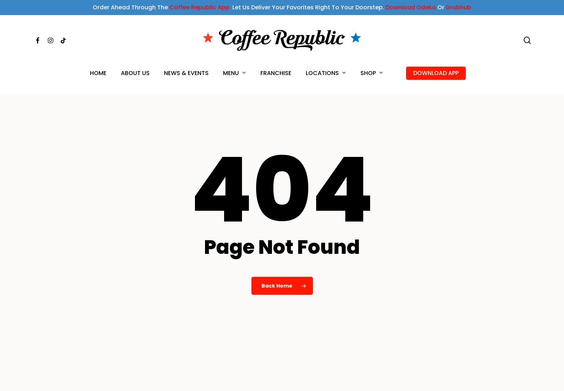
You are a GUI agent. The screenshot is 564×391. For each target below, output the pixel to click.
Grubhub (458, 7)
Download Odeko (411, 7)
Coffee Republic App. (200, 7)
